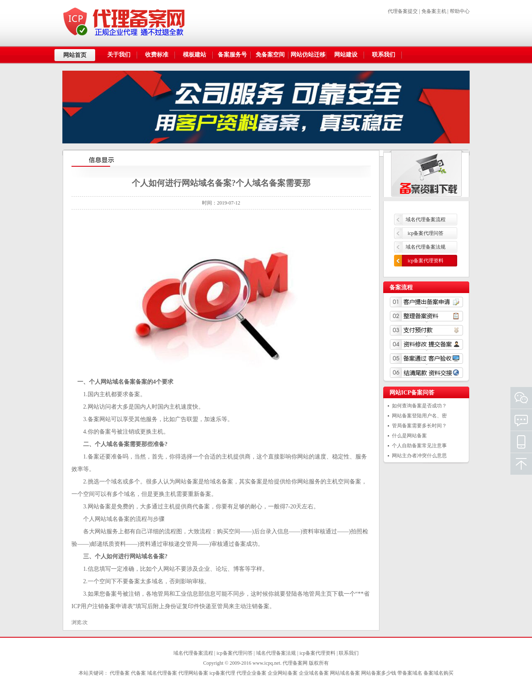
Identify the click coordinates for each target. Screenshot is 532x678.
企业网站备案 (283, 673)
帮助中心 (460, 11)
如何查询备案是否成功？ (419, 406)
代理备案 (120, 673)
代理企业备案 (251, 673)
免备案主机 (433, 11)
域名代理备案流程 (426, 219)
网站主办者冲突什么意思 (419, 456)
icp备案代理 (222, 673)
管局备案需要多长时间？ (419, 426)
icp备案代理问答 (426, 233)
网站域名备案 (345, 673)
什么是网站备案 (409, 436)
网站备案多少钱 (378, 673)
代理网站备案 (193, 673)
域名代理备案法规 (426, 247)
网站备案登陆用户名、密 (419, 416)
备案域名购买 (438, 673)
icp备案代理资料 (426, 261)
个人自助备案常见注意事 (419, 446)
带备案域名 (409, 673)
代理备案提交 (403, 11)
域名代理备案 (162, 673)
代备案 (138, 673)
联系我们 (349, 653)
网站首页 (74, 55)
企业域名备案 (314, 673)
